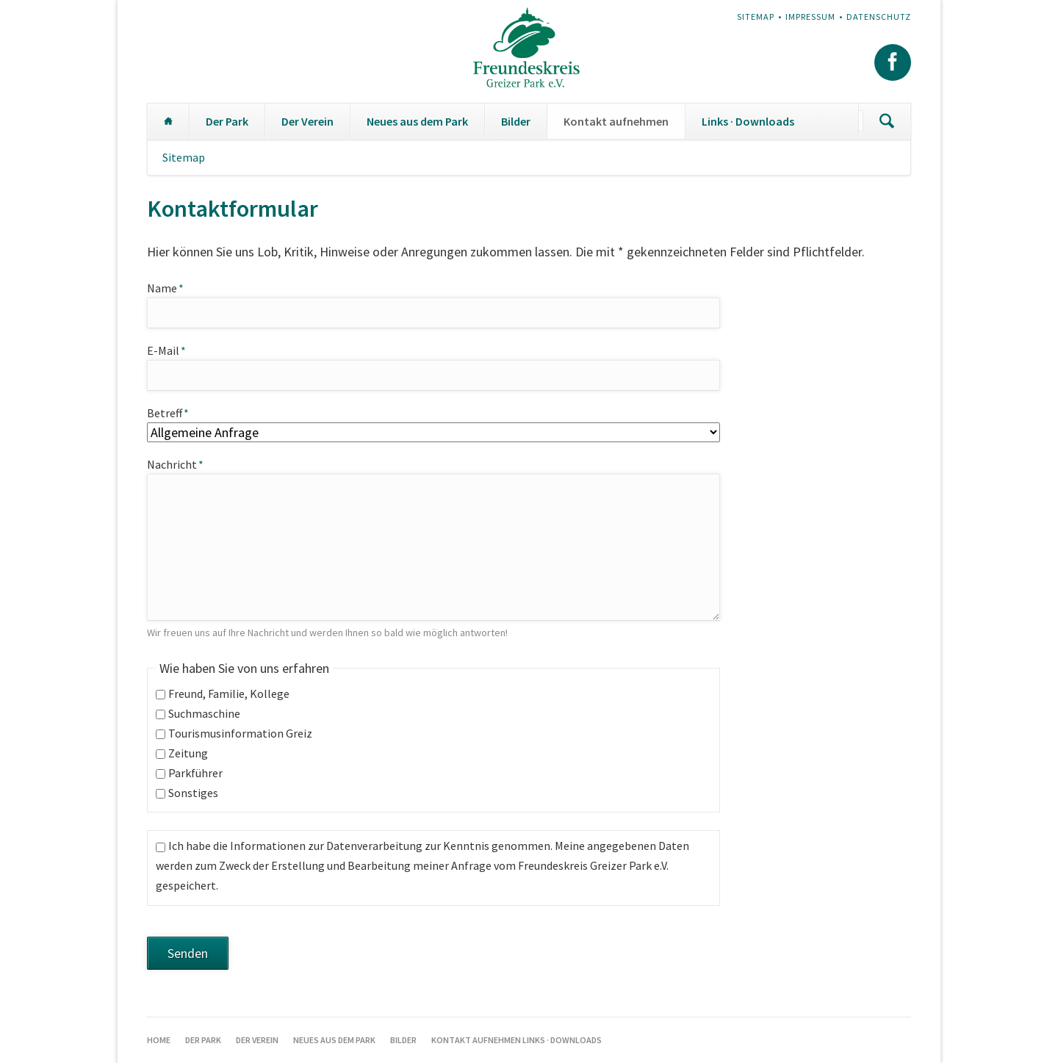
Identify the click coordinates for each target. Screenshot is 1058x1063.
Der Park (227, 121)
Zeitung (188, 753)
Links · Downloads (748, 121)
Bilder (515, 121)
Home (168, 121)
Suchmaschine (204, 713)
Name (174, 287)
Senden (188, 953)
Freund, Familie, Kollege (228, 693)
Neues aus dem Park (417, 121)
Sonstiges (193, 792)
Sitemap (755, 16)
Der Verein (307, 121)
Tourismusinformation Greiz (240, 733)
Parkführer (195, 772)
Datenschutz (878, 16)
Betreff (174, 412)
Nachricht (175, 464)
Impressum (810, 16)
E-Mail (174, 350)
